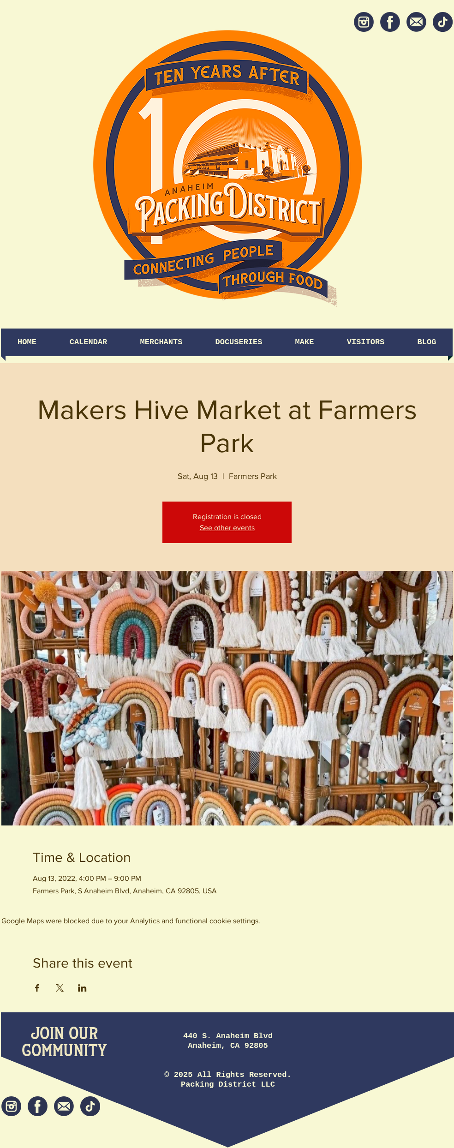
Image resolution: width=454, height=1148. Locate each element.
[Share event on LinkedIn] (82, 988)
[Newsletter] (416, 22)
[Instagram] (364, 22)
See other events (227, 528)
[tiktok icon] (443, 22)
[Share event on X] (59, 988)
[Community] (64, 1051)
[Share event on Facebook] (37, 988)
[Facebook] (390, 22)
